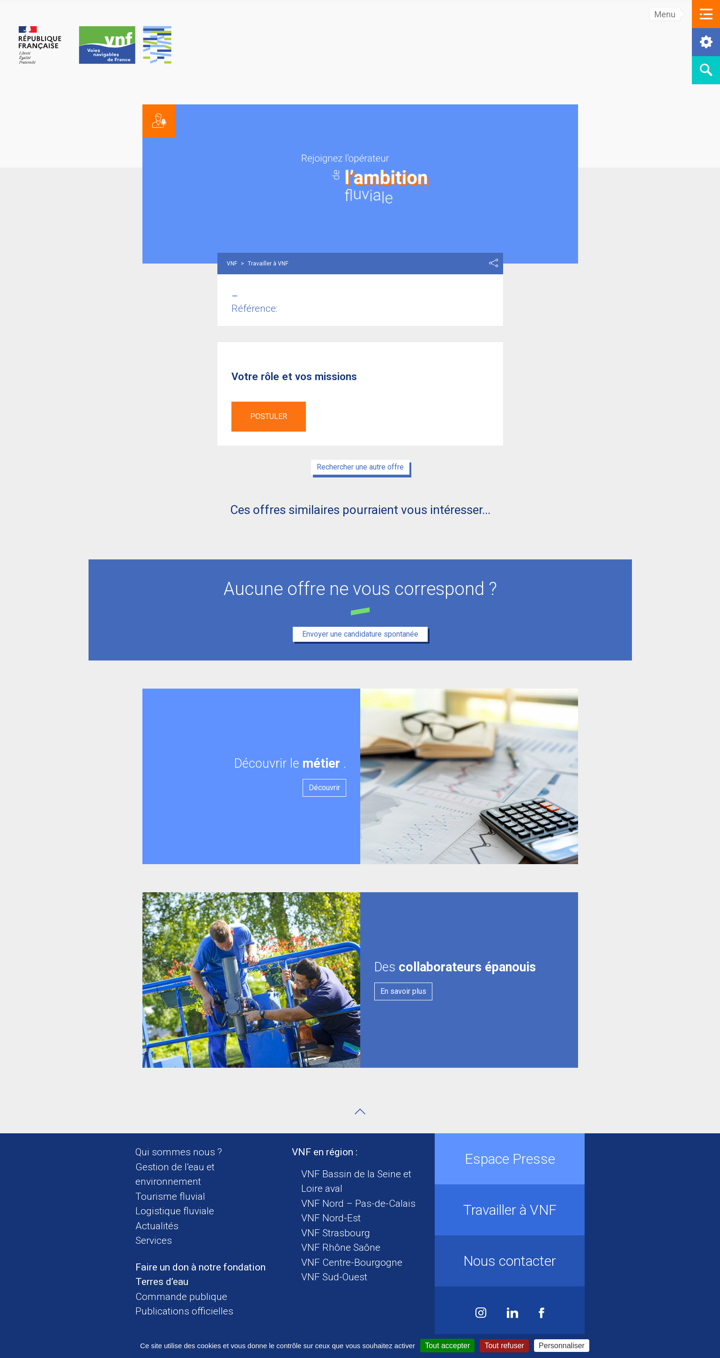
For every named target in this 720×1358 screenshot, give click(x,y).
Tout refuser (504, 1346)
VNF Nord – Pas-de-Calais (358, 1203)
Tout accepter (447, 1346)
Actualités (156, 1226)
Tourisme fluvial (170, 1196)
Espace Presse (510, 1159)
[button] (706, 14)
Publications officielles (184, 1311)
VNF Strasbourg (335, 1233)
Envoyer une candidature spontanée (360, 634)
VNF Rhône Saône (340, 1247)
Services (153, 1240)
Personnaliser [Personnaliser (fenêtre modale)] (562, 1346)
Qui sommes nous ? (178, 1152)
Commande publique (181, 1296)
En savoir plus (403, 991)
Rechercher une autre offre (360, 466)
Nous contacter (509, 1261)
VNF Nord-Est (331, 1218)
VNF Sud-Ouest (334, 1277)
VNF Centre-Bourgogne (351, 1262)
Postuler (268, 416)
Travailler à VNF (510, 1210)
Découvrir (324, 787)
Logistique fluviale (174, 1211)
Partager (493, 263)
